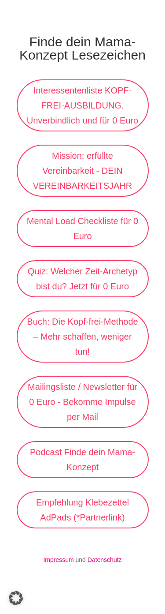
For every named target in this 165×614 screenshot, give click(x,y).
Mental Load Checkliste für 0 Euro (82, 228)
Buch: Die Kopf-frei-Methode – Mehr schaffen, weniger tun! (82, 336)
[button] (16, 598)
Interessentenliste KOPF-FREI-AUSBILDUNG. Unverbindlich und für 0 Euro (82, 105)
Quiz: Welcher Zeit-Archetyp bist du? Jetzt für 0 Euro (83, 278)
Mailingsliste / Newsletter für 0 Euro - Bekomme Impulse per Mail (82, 402)
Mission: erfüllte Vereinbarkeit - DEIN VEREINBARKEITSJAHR (82, 171)
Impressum (58, 559)
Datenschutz (105, 559)
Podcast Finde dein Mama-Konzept (82, 459)
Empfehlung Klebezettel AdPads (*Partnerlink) (82, 510)
